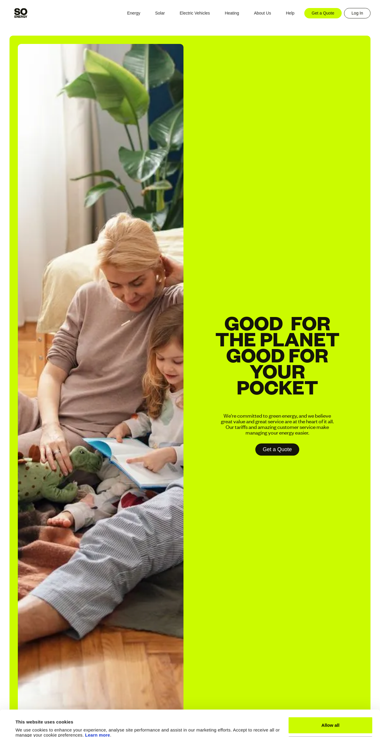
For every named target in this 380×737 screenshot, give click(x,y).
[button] (133, 13)
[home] (20, 13)
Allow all (331, 700)
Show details (29, 725)
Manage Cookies (331, 719)
